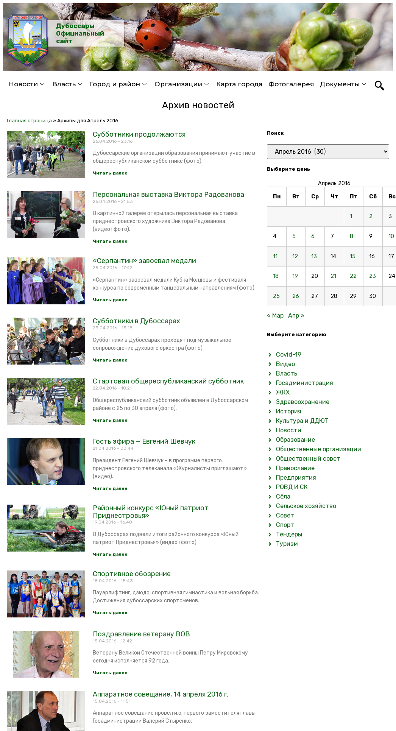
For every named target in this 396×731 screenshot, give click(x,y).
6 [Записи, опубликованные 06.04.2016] (313, 236)
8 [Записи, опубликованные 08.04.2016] (351, 236)
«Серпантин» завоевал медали (144, 261)
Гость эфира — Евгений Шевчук (144, 441)
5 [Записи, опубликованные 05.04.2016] (294, 236)
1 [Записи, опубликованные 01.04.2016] (351, 216)
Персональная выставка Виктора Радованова (168, 194)
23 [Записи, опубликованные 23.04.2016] (372, 276)
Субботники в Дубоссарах (136, 321)
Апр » (296, 315)
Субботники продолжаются (139, 134)
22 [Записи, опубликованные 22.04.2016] (353, 276)
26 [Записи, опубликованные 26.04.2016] (295, 296)
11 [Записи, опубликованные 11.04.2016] (275, 256)
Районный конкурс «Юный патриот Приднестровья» (151, 512)
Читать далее (110, 173)
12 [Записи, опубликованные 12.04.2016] (295, 256)
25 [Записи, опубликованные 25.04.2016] (276, 296)
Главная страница (29, 120)
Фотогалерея (291, 84)
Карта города (239, 84)
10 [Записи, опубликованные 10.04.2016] (391, 236)
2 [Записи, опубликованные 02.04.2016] (371, 216)
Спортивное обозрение (132, 574)
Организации (182, 84)
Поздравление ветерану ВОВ (141, 634)
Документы (344, 84)
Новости (27, 84)
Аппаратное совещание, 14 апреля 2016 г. (160, 694)
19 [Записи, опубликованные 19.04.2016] (295, 276)
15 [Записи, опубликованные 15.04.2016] (352, 256)
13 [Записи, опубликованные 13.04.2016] (314, 256)
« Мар (275, 315)
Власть (68, 84)
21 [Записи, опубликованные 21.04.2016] (333, 276)
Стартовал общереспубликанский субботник (168, 381)
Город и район (119, 84)
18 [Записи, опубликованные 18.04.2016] (276, 276)
